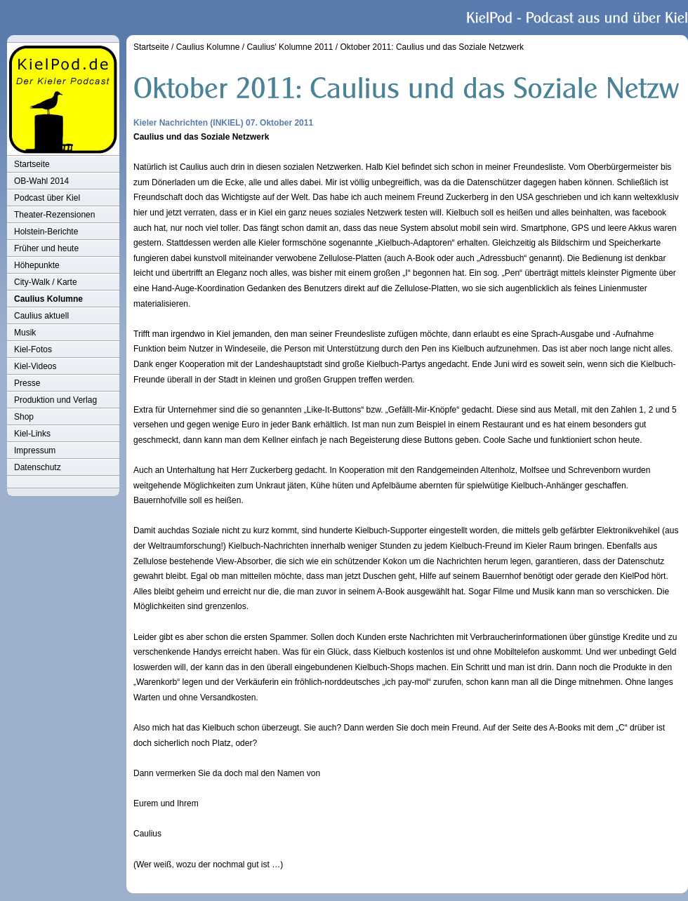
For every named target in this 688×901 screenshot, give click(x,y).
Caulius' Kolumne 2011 (289, 47)
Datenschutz (37, 467)
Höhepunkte (37, 265)
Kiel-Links (32, 434)
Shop (24, 417)
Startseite (32, 164)
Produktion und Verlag (55, 400)
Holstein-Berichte (46, 231)
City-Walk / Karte (45, 282)
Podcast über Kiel (47, 198)
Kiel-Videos (35, 366)
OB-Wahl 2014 (41, 181)
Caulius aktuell (41, 316)
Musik (25, 333)
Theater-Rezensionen (54, 215)
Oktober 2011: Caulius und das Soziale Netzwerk (432, 47)
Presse (27, 383)
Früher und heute (46, 248)
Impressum (34, 450)
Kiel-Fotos (33, 349)
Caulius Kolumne (48, 299)
